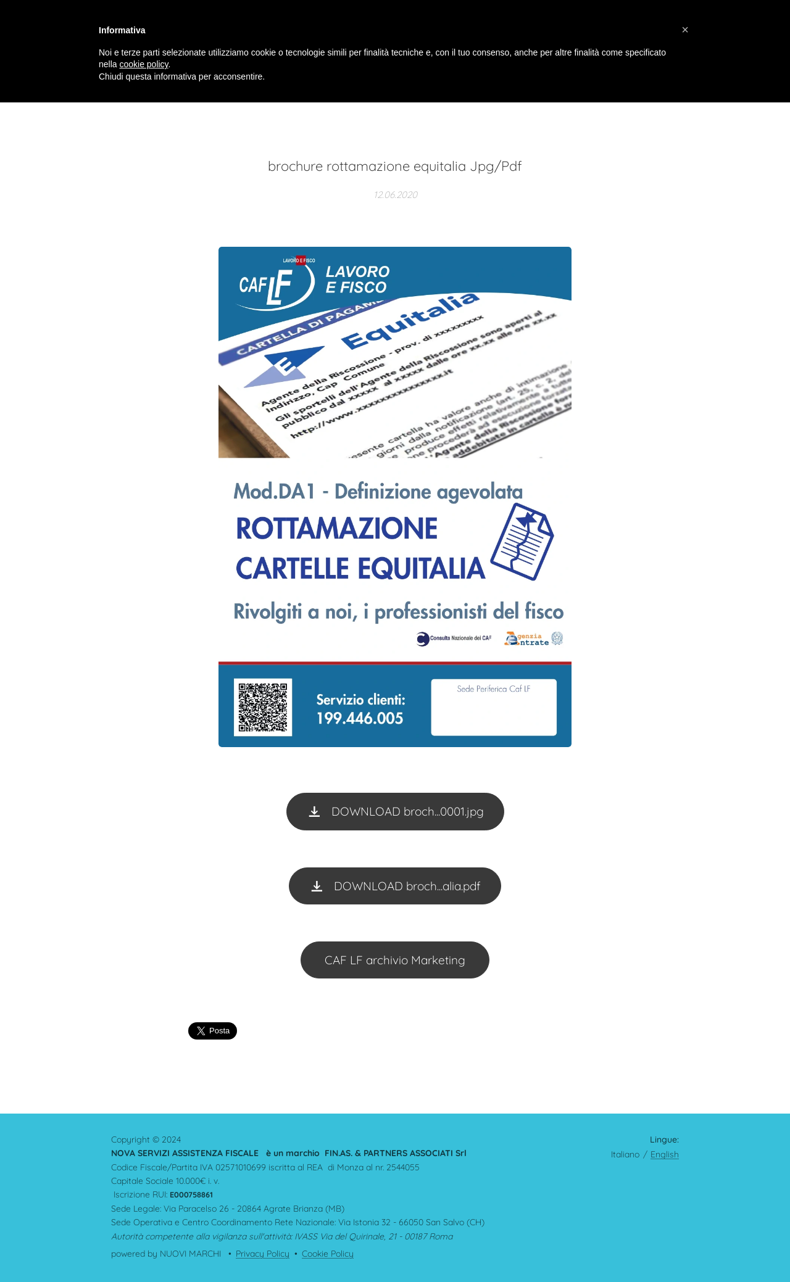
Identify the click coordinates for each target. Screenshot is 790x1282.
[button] (685, 29)
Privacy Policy (262, 1253)
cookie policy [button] (143, 64)
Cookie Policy (328, 1253)
